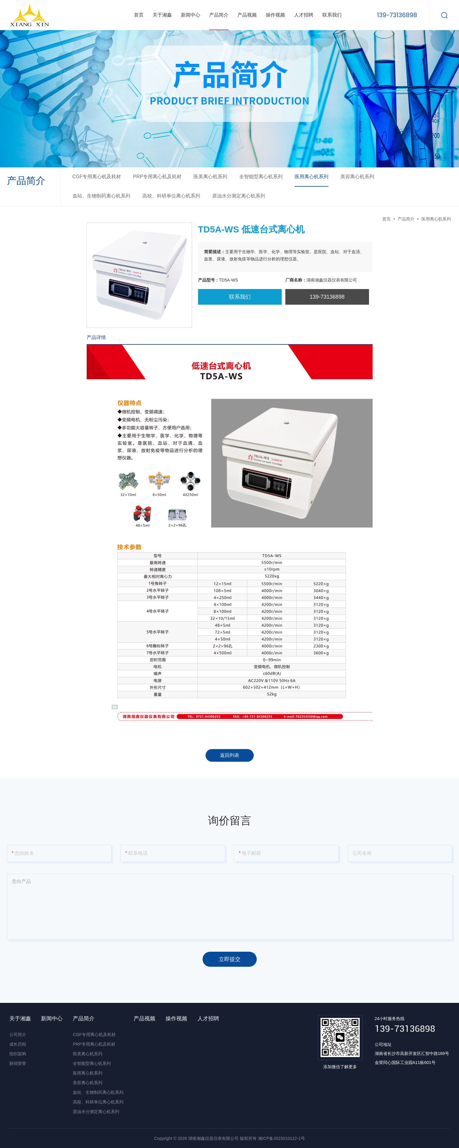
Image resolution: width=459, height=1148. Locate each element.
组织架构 (17, 1053)
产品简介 (218, 14)
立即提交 (229, 959)
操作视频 (275, 14)
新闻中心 (190, 14)
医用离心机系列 (311, 176)
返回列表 (229, 755)
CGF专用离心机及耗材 (97, 176)
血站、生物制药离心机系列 (101, 195)
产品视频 (247, 14)
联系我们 (332, 14)
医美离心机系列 (210, 176)
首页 (139, 14)
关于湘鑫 (162, 14)
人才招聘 (303, 14)
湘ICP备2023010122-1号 (281, 1138)
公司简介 (17, 1034)
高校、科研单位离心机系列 (171, 195)
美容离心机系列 (357, 176)
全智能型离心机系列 (261, 176)
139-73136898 (397, 15)
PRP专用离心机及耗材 (157, 176)
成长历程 (17, 1044)
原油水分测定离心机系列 (238, 195)
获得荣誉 (17, 1063)
